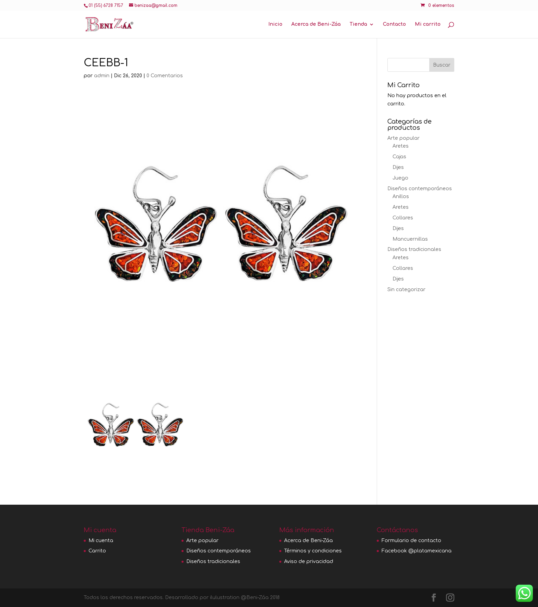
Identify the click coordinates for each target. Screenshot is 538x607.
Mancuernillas (410, 239)
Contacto (394, 24)
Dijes (398, 167)
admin (101, 75)
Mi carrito (428, 24)
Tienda (358, 24)
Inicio (275, 24)
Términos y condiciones (313, 550)
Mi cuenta (101, 540)
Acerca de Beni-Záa (316, 24)
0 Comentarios (165, 75)
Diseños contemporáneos (419, 188)
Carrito (97, 550)
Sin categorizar (406, 289)
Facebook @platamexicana (417, 550)
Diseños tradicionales (414, 249)
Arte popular (403, 138)
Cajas (399, 156)
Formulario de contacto (411, 540)
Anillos (401, 196)
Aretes (401, 146)
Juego (400, 178)
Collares (403, 217)
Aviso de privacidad (308, 561)
